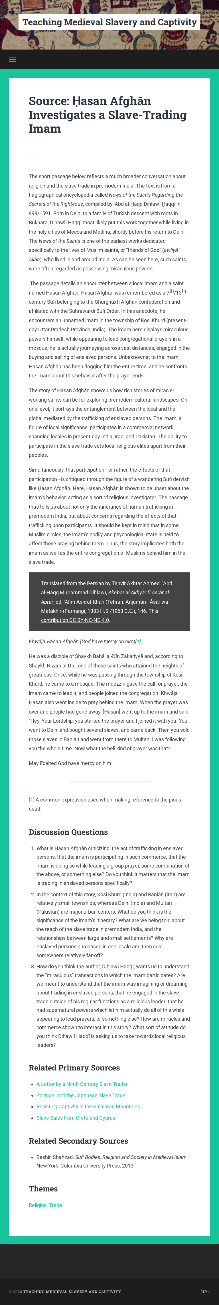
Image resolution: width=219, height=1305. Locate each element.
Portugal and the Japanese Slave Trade (80, 1095)
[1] (32, 800)
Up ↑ (205, 1291)
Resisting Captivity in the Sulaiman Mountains (88, 1106)
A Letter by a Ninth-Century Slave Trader (82, 1084)
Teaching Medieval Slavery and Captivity (72, 1291)
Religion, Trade (45, 1205)
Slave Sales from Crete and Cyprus (75, 1118)
